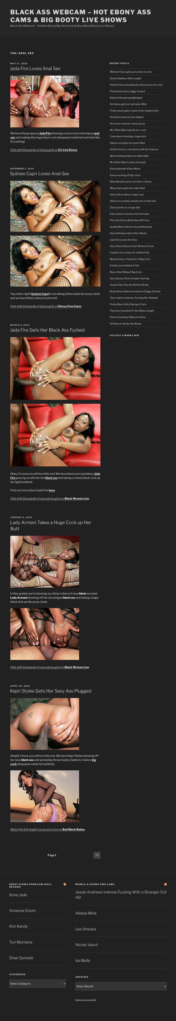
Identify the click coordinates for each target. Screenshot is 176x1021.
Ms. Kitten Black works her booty (128, 162)
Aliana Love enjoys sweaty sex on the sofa (133, 200)
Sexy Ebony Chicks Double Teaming (129, 278)
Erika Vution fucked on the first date (129, 213)
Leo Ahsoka (85, 929)
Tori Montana (20, 942)
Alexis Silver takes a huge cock (127, 194)
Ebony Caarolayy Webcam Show (128, 317)
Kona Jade (18, 895)
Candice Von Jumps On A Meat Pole (129, 252)
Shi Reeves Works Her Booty (125, 323)
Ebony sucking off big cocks (125, 175)
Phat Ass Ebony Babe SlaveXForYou (130, 220)
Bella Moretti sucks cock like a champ (130, 181)
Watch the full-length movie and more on (47, 829)
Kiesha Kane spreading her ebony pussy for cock (136, 84)
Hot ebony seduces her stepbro (127, 116)
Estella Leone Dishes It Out (124, 265)
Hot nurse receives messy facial (127, 123)
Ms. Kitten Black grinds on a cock (128, 129)
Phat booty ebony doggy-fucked (127, 91)
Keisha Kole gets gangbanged (126, 97)
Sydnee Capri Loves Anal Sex (39, 173)
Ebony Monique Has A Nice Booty (128, 233)
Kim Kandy (18, 926)
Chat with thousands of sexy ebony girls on (49, 498)
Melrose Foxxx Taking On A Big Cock (130, 259)
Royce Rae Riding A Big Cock (126, 271)
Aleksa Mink (86, 913)
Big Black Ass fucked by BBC (85, 1000)
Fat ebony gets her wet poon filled (128, 104)
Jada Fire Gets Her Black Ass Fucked (47, 330)
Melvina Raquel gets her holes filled (129, 155)
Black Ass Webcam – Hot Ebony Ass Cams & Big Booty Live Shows (80, 16)
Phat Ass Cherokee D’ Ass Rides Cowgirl (132, 310)
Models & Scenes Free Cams (95, 884)
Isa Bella (82, 960)
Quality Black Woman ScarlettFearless (131, 226)
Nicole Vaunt (86, 944)
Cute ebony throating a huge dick (128, 136)
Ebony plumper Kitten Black (125, 168)
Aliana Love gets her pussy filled (127, 142)
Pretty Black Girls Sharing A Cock (128, 304)
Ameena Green (22, 910)
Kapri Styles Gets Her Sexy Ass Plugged (50, 691)
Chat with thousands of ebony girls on (43, 150)
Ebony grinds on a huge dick (125, 207)
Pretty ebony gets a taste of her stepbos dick (134, 110)
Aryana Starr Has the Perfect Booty (129, 284)
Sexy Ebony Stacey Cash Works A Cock (131, 246)
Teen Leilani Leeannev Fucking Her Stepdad (134, 297)
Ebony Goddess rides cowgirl (125, 78)
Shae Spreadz (21, 958)
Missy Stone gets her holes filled (127, 188)
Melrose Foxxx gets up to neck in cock (131, 71)
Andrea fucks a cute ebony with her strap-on (134, 149)
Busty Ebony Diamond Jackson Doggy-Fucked (135, 291)
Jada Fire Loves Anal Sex (35, 68)
